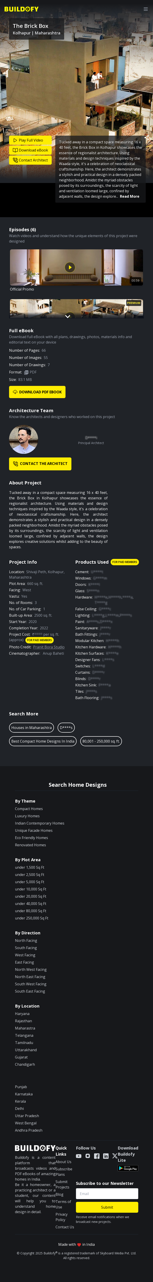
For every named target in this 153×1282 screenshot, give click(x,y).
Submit (107, 1207)
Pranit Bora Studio (49, 647)
